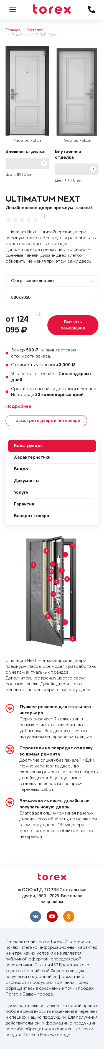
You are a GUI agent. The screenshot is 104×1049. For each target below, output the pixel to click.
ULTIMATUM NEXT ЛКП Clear (31, 35)
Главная (13, 30)
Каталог (35, 30)
